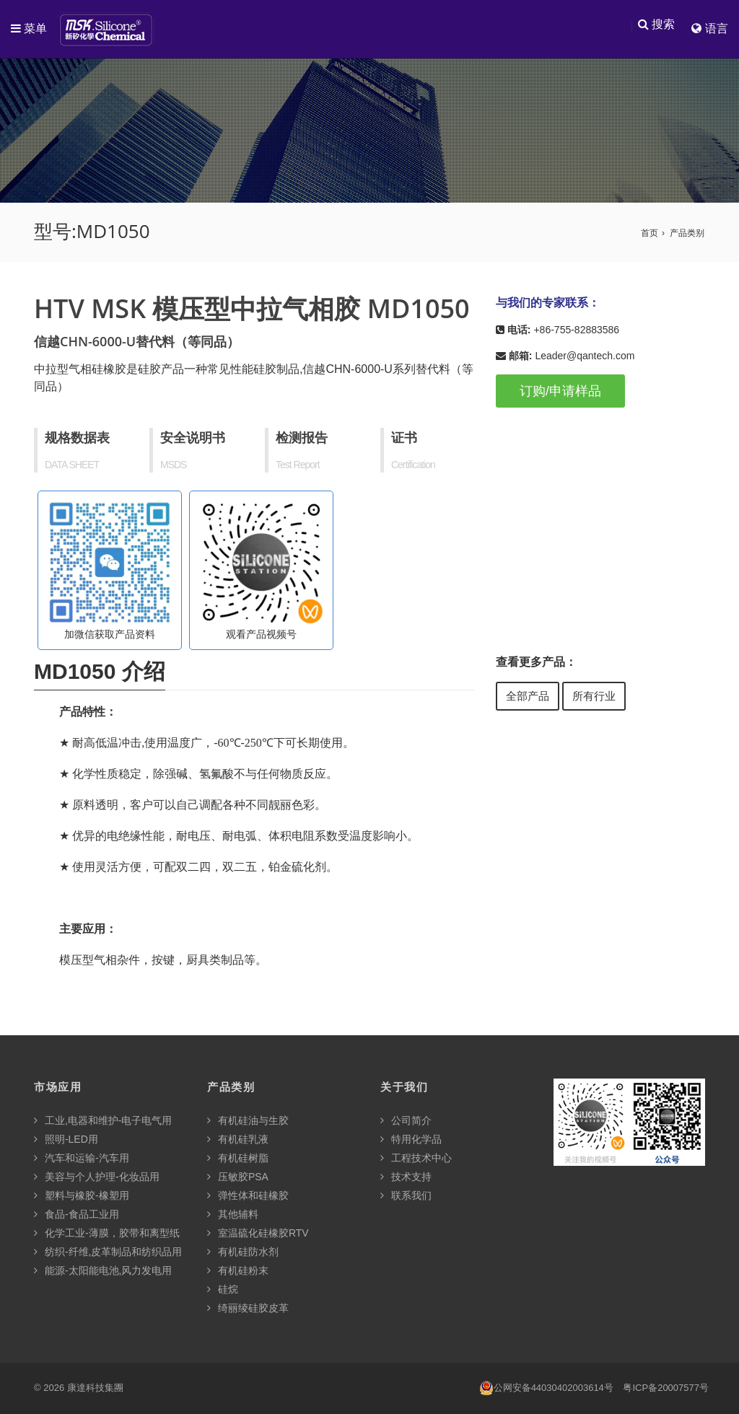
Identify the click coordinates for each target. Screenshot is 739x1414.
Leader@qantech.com (584, 356)
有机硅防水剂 (243, 1252)
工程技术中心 (416, 1158)
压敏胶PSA (237, 1177)
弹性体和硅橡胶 (248, 1196)
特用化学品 (411, 1140)
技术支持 (406, 1177)
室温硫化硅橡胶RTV (258, 1233)
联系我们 (406, 1196)
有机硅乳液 (237, 1140)
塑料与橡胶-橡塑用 (81, 1196)
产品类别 (687, 234)
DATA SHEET (72, 465)
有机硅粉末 (237, 1271)
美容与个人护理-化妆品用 (96, 1177)
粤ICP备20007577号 (666, 1388)
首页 (649, 234)
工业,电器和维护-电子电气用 (103, 1121)
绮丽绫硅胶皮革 (248, 1308)
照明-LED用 (66, 1140)
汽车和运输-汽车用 (81, 1158)
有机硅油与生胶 (248, 1121)
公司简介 (406, 1121)
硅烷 (222, 1290)
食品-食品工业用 (76, 1215)
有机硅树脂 (237, 1158)
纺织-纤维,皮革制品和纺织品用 (108, 1252)
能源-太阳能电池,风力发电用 (103, 1271)
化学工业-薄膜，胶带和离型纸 (107, 1233)
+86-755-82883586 (576, 330)
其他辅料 (232, 1215)
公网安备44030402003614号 (546, 1389)
